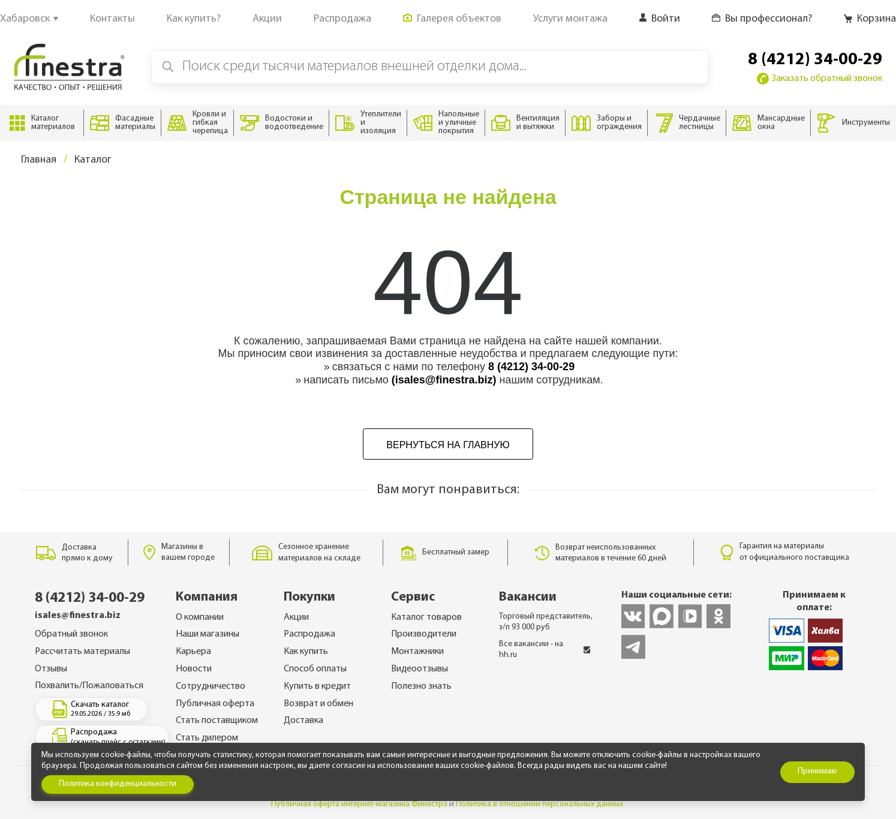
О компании (200, 617)
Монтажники (417, 651)
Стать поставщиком (217, 720)
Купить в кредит (317, 686)
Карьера (193, 651)
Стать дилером (207, 738)
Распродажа (309, 634)
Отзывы (51, 669)
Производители (423, 634)
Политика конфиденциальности (117, 783)
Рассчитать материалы (82, 651)
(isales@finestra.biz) (444, 380)
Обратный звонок (71, 634)
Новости (194, 669)
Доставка (303, 720)
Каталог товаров (426, 617)
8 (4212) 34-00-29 (815, 60)
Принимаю (817, 771)
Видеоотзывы (419, 669)
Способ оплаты (315, 669)
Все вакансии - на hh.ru (545, 649)
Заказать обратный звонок (819, 79)
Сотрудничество (210, 686)
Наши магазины (207, 634)
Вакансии (528, 597)
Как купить (306, 651)
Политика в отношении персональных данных (539, 804)
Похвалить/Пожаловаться (89, 686)
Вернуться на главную (447, 445)
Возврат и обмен (318, 704)
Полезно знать (421, 686)
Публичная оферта (215, 704)
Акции (296, 617)
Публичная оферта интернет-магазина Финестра (359, 804)
